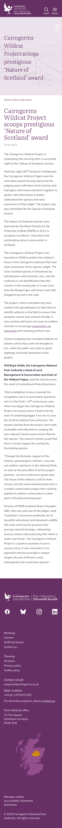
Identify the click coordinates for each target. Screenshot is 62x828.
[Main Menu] (55, 11)
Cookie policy (12, 670)
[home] (17, 8)
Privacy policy (12, 665)
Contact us (10, 647)
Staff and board (13, 642)
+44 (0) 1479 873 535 (17, 695)
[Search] (46, 11)
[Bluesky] (23, 611)
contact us (48, 701)
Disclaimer (10, 804)
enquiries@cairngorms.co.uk (21, 684)
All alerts (9, 661)
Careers (9, 637)
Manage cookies (14, 796)
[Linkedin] (54, 611)
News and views (22, 99)
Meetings (9, 633)
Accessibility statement (18, 800)
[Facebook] (7, 611)
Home (7, 99)
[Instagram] (39, 611)
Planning (9, 656)
